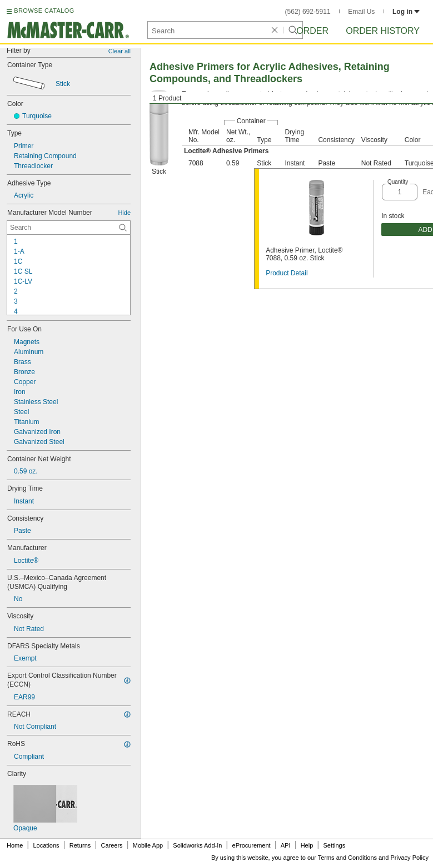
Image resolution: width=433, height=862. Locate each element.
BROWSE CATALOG (44, 10)
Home (15, 845)
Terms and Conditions (347, 857)
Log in (406, 12)
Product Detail (286, 273)
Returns (80, 845)
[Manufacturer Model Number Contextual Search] (69, 227)
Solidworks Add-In (197, 845)
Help (307, 845)
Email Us (361, 12)
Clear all (119, 51)
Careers (111, 845)
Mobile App (148, 845)
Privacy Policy (410, 857)
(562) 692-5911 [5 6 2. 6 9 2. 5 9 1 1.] (308, 12)
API (286, 845)
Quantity (397, 182)
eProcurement (251, 845)
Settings (334, 845)
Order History (383, 31)
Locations (46, 845)
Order (312, 31)
